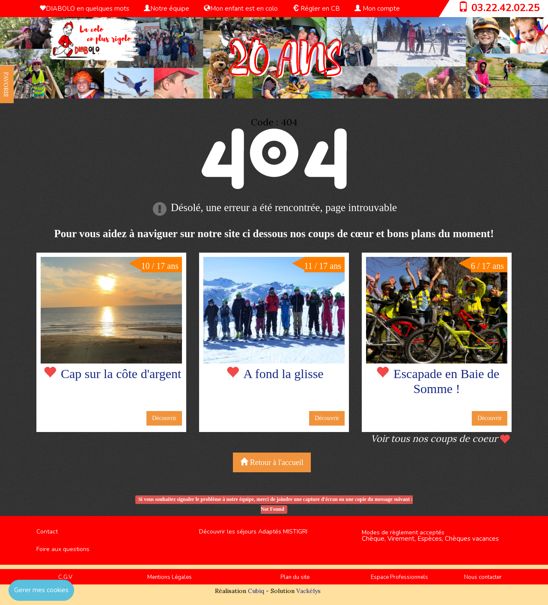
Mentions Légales (169, 577)
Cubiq (256, 591)
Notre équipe (166, 8)
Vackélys (308, 591)
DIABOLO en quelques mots (84, 8)
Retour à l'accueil (272, 462)
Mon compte (377, 8)
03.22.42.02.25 (505, 8)
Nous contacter (483, 577)
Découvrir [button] (164, 418)
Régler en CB (316, 8)
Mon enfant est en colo (241, 8)
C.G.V (65, 577)
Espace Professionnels (399, 577)
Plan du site (295, 577)
